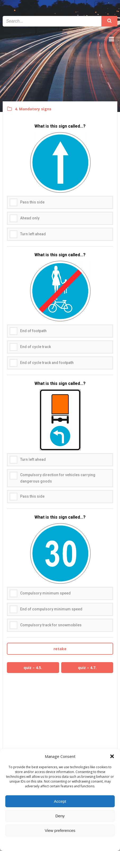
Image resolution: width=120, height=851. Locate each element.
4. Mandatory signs (33, 108)
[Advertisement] (60, 719)
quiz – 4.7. (87, 667)
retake (60, 648)
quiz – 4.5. (33, 667)
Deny (60, 816)
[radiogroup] (60, 184)
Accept (60, 801)
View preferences (60, 830)
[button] (112, 756)
